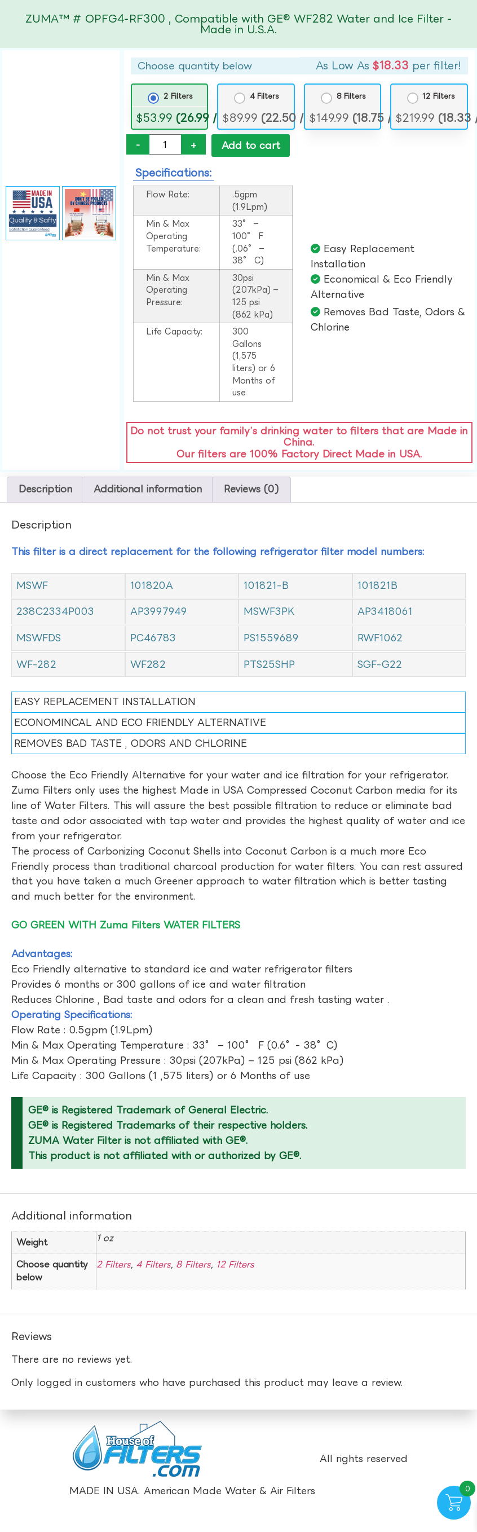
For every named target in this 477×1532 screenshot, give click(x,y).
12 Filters (438, 96)
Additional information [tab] (148, 490)
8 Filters (351, 96)
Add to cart (251, 145)
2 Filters (178, 96)
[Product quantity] (165, 144)
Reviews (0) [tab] (251, 490)
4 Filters (264, 96)
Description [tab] (45, 490)
